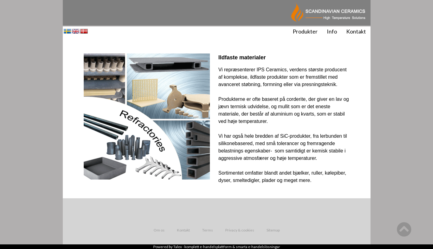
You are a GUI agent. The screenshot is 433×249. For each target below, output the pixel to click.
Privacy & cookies (239, 230)
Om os (159, 230)
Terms (207, 230)
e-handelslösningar (264, 246)
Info (332, 31)
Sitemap (273, 230)
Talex (177, 246)
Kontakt (356, 31)
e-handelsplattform (216, 246)
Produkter (305, 31)
